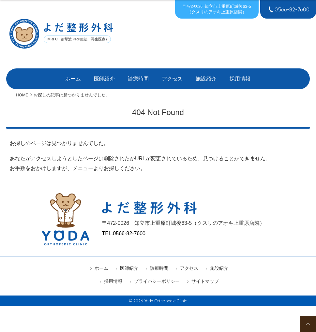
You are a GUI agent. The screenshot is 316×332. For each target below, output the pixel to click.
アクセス (169, 75)
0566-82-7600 (288, 9)
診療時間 (142, 75)
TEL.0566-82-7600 (123, 227)
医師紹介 (114, 75)
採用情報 (224, 75)
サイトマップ (205, 274)
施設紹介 (197, 75)
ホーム (89, 75)
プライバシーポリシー (157, 274)
